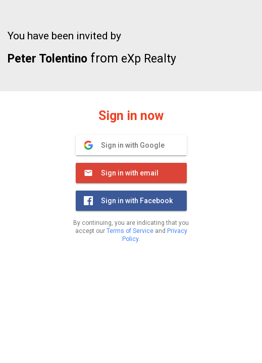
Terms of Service (130, 230)
